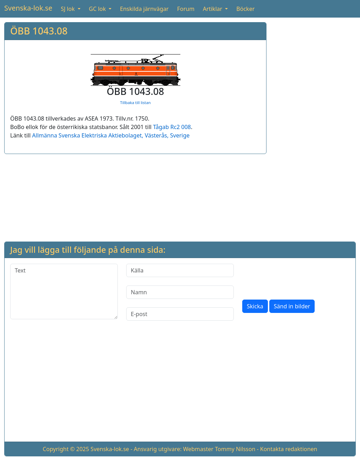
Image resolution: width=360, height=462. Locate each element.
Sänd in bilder (292, 306)
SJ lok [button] (68, 9)
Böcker (245, 9)
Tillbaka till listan (135, 102)
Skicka (255, 306)
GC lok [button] (98, 9)
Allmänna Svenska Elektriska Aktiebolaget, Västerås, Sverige (110, 135)
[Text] (64, 291)
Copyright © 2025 (66, 449)
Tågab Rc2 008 (172, 127)
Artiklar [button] (213, 9)
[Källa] (180, 270)
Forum (185, 9)
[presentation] (295, 277)
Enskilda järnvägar (144, 9)
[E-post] (180, 314)
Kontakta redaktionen (288, 449)
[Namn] (180, 292)
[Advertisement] (314, 127)
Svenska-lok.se (28, 8)
